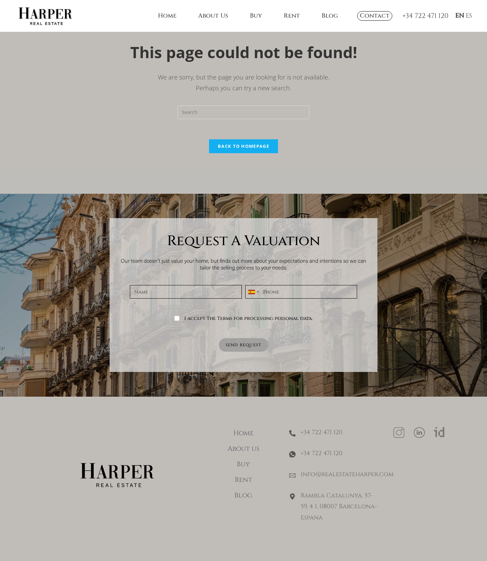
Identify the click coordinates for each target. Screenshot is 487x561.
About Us (213, 15)
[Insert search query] (243, 119)
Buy (256, 15)
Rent (292, 15)
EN (459, 15)
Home (167, 15)
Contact (375, 15)
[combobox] (253, 299)
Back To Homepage (243, 153)
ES (469, 15)
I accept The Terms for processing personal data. (248, 326)
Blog (330, 15)
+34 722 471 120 (425, 15)
